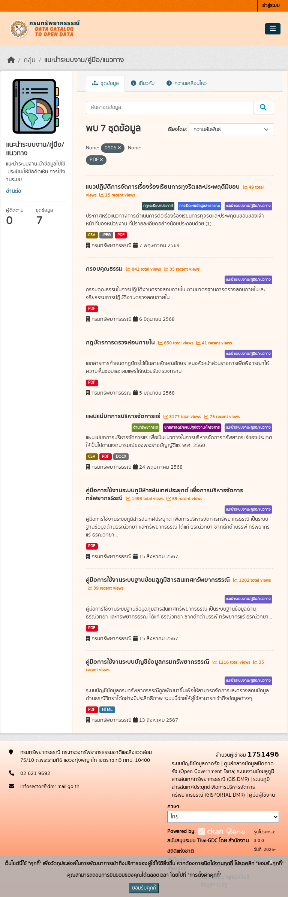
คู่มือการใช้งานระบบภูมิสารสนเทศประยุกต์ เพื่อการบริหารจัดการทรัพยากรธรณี (164, 494)
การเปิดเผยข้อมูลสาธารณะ (199, 206)
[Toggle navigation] (272, 28)
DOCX (121, 457)
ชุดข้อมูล (105, 83)
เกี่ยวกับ (142, 83)
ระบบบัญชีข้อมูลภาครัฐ (196, 763)
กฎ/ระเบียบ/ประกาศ (158, 206)
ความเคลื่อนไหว (186, 83)
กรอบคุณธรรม (105, 269)
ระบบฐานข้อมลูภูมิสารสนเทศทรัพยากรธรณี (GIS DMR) (223, 775)
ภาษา (173, 807)
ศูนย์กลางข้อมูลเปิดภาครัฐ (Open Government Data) (223, 767)
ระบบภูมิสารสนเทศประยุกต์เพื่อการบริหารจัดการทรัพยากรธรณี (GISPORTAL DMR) (221, 787)
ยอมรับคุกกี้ (144, 888)
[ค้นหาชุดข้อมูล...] (170, 107)
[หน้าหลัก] (11, 60)
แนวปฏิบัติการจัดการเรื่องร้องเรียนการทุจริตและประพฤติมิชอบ (163, 187)
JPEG (106, 235)
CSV (91, 235)
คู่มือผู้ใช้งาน (262, 795)
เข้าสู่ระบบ (270, 5)
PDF (120, 235)
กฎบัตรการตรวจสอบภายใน (121, 342)
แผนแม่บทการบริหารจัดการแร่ (124, 416)
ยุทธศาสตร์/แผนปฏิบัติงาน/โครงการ (192, 427)
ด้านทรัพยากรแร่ (145, 427)
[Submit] (264, 107)
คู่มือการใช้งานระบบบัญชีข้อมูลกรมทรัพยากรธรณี (148, 662)
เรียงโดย (177, 129)
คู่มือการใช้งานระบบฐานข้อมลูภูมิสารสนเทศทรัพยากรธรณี (158, 580)
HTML (107, 710)
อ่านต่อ (13, 191)
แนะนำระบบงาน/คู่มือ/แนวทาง (84, 60)
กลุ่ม (30, 60)
